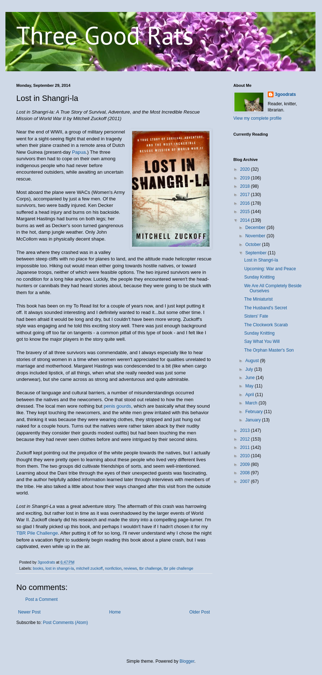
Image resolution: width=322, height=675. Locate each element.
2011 (245, 447)
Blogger (186, 661)
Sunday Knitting (259, 277)
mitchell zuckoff (89, 568)
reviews (130, 568)
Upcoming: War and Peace (270, 268)
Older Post (199, 612)
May (250, 386)
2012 (245, 439)
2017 (245, 194)
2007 (245, 481)
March (252, 403)
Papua (79, 152)
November (256, 235)
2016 (245, 203)
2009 (245, 464)
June (250, 377)
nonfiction (113, 568)
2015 (245, 211)
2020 (245, 169)
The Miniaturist (258, 299)
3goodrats (285, 94)
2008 (245, 472)
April (250, 394)
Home (115, 612)
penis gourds (117, 406)
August (252, 360)
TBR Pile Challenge (37, 533)
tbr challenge (150, 568)
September (256, 252)
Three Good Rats (105, 35)
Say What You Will (262, 341)
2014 (245, 220)
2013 (245, 430)
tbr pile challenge (179, 568)
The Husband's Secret (265, 307)
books (38, 568)
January (253, 420)
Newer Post (29, 612)
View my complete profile (257, 118)
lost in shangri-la (60, 568)
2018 (245, 186)
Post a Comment (41, 599)
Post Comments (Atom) (65, 622)
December (256, 227)
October (253, 244)
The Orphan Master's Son (269, 350)
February (254, 411)
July (249, 369)
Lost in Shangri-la (261, 260)
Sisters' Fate (256, 316)
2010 (245, 455)
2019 (245, 178)
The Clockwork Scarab (266, 324)
